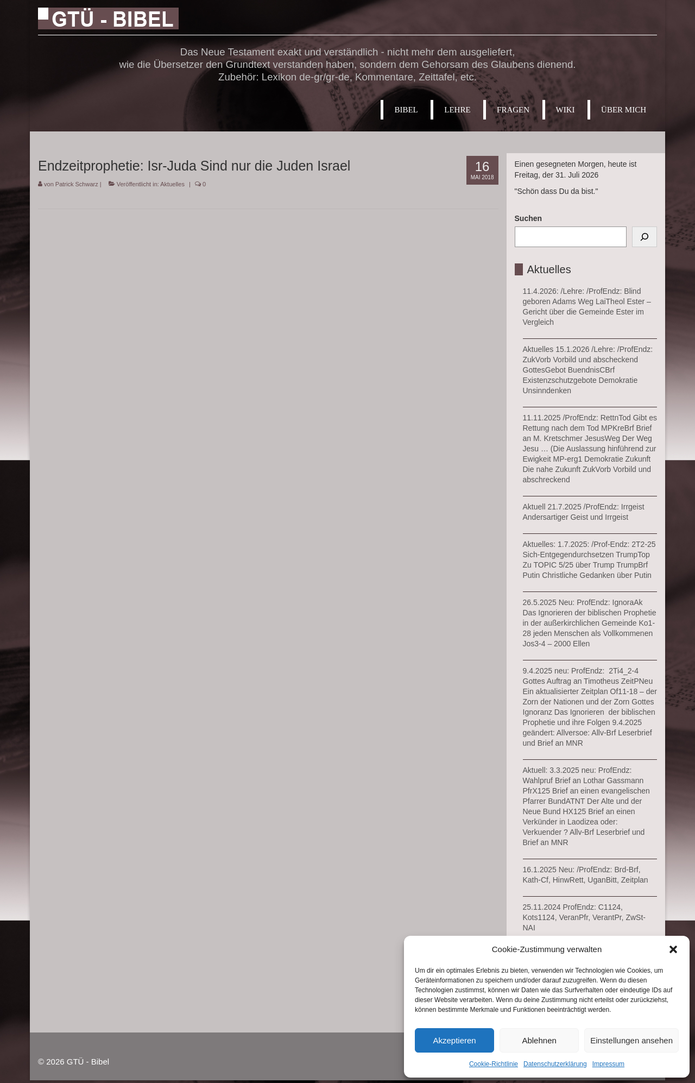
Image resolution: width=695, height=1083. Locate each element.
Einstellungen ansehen (631, 1040)
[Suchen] (644, 236)
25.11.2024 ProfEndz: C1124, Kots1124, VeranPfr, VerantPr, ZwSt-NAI (584, 917)
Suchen (528, 218)
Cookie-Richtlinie (493, 1064)
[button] (673, 949)
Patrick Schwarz (76, 184)
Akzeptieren (454, 1040)
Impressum (608, 1064)
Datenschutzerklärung (555, 1064)
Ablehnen (539, 1040)
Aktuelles (172, 184)
